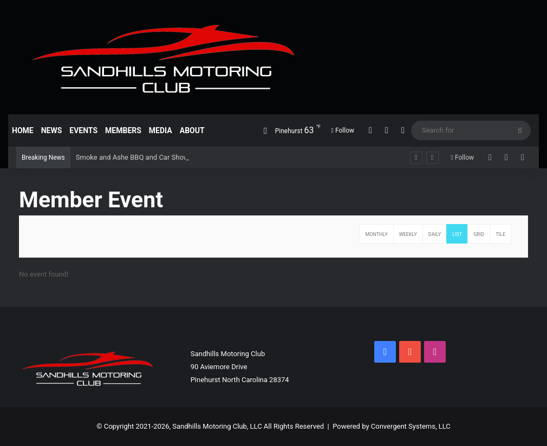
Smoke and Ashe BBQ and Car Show (132, 157)
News (51, 130)
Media (160, 130)
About (192, 130)
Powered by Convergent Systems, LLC (392, 426)
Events (83, 130)
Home (23, 130)
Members (123, 130)
